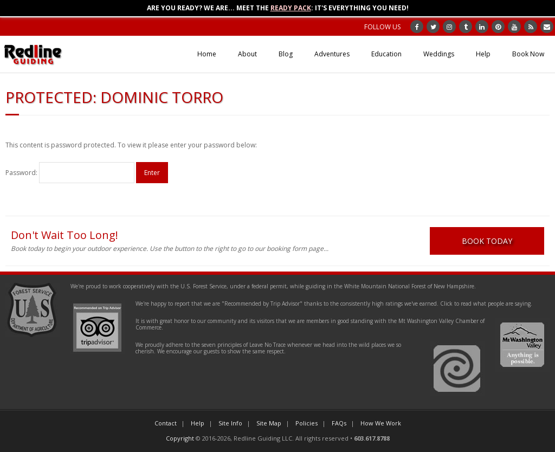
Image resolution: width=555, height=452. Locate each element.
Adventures (332, 54)
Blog (286, 54)
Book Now (528, 54)
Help (483, 54)
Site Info (230, 423)
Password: (69, 172)
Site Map (268, 423)
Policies (306, 423)
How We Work (380, 423)
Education (386, 54)
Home (206, 54)
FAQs (339, 423)
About (247, 54)
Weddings (438, 54)
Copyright (180, 438)
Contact (165, 423)
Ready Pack (290, 7)
